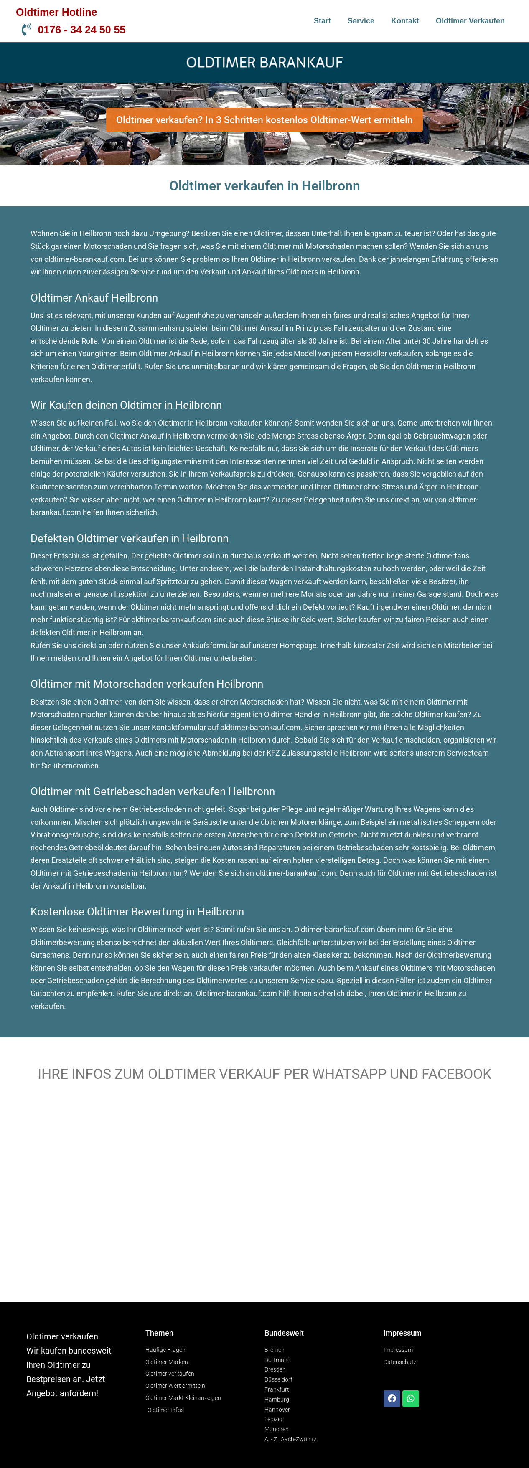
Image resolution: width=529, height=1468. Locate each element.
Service (361, 21)
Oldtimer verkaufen (470, 21)
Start (322, 21)
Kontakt (405, 21)
